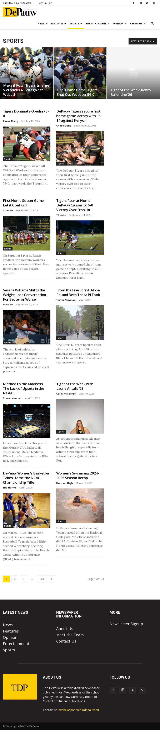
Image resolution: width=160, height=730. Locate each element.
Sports (76, 23)
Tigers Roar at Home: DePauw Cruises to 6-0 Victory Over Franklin (74, 205)
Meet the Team (70, 634)
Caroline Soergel (66, 393)
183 (42, 579)
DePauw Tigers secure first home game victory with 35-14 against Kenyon (79, 116)
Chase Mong (10, 121)
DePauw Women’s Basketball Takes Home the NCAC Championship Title (26, 478)
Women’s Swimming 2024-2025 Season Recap (77, 475)
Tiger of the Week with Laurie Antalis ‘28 (74, 386)
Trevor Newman (66, 299)
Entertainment (98, 23)
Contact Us (66, 641)
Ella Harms (9, 487)
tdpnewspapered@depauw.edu (79, 710)
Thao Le (8, 210)
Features (58, 23)
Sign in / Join (45, 2)
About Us (138, 23)
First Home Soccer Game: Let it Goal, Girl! (24, 202)
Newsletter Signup (126, 623)
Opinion (120, 23)
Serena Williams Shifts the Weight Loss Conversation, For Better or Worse (25, 295)
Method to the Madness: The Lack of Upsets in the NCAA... (23, 388)
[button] (152, 23)
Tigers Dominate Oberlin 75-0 (26, 113)
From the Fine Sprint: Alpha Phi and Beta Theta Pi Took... (79, 292)
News (43, 23)
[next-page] (51, 579)
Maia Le (8, 304)
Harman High (64, 483)
